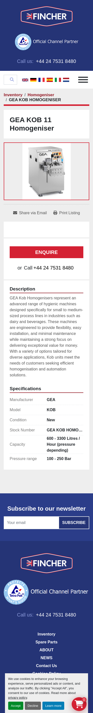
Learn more (53, 706)
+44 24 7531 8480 (55, 61)
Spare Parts (46, 642)
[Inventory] (13, 95)
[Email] (46, 522)
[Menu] (83, 80)
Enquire (46, 252)
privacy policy (17, 697)
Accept (16, 706)
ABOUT (46, 650)
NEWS (47, 658)
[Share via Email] (30, 213)
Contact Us (46, 666)
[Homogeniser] (41, 95)
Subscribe (74, 522)
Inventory (46, 634)
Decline (33, 706)
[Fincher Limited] (46, 563)
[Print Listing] (66, 213)
